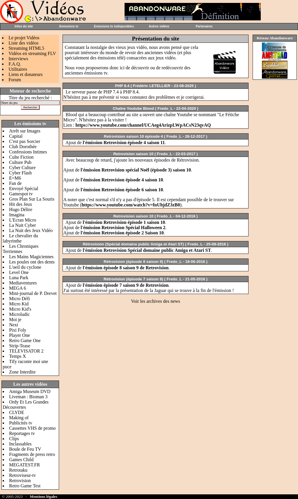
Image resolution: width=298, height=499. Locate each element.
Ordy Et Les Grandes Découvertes (26, 404)
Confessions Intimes (28, 151)
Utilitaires (17, 69)
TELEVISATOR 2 (26, 350)
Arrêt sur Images (24, 130)
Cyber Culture (22, 167)
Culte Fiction (21, 157)
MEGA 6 (17, 288)
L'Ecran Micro (22, 219)
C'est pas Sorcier (24, 141)
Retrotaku (18, 470)
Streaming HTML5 (26, 48)
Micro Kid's (20, 309)
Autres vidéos (159, 26)
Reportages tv (22, 433)
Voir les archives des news (155, 301)
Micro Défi (19, 298)
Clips (14, 438)
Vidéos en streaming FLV (32, 53)
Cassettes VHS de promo (32, 428)
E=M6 (15, 178)
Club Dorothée (23, 146)
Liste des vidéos (23, 42)
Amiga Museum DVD (29, 391)
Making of (19, 417)
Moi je (15, 319)
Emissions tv (69, 26)
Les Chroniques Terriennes (20, 249)
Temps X (17, 356)
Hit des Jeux (20, 204)
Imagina (16, 214)
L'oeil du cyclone (25, 267)
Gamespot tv (21, 193)
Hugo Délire (20, 209)
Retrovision (20, 480)
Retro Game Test (24, 485)
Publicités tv (20, 422)
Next (13, 324)
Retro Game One (24, 340)
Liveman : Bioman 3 (28, 396)
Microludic (19, 314)
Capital (15, 136)
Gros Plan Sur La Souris (31, 199)
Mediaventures (23, 282)
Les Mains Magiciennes (31, 256)
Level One (19, 272)
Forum (14, 79)
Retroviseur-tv (22, 475)
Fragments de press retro (32, 454)
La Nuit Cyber (22, 225)
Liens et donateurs (25, 74)
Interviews (18, 58)
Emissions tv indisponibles (114, 26)
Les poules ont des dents (31, 261)
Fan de (15, 183)
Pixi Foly (17, 330)
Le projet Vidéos (23, 37)
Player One (19, 335)
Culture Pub (20, 162)
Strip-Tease (19, 345)
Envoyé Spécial (23, 188)
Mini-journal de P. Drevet (33, 293)
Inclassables (20, 443)
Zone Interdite (22, 371)
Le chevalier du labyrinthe (20, 238)
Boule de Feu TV (25, 449)
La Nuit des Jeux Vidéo (31, 230)
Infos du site (24, 26)
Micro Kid (19, 303)
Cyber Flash (20, 172)
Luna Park (18, 277)
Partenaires (204, 26)
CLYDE (16, 412)
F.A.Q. (14, 63)
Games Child (21, 459)
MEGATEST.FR (24, 464)
